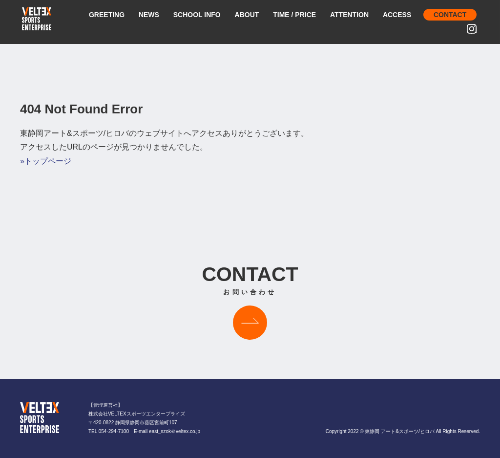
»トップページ (45, 161)
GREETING (107, 15)
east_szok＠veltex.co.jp (174, 431)
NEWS (149, 15)
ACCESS (397, 15)
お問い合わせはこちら (250, 322)
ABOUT (247, 15)
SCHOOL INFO (197, 15)
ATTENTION (349, 15)
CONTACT (450, 15)
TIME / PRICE (294, 15)
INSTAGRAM (476, 30)
